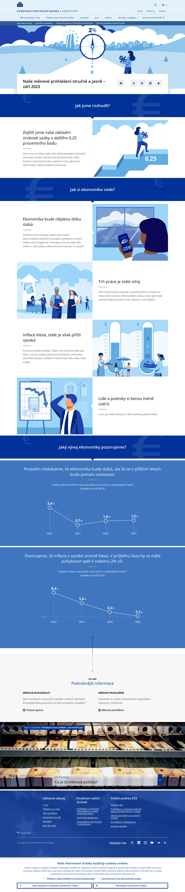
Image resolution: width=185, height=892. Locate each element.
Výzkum (108, 17)
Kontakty (47, 821)
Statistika (84, 17)
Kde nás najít (49, 825)
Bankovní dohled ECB (154, 17)
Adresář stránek (25, 833)
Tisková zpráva (34, 710)
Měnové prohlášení (113, 710)
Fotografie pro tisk (52, 817)
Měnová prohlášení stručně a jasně (110, 23)
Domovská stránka (24, 23)
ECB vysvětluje (50, 813)
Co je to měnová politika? (125, 780)
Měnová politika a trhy (30, 17)
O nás (139, 11)
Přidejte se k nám (51, 809)
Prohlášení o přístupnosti (123, 822)
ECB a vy (150, 11)
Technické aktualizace (87, 817)
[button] (159, 5)
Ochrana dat (117, 804)
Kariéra (162, 11)
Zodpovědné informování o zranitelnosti (89, 823)
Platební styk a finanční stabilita (60, 17)
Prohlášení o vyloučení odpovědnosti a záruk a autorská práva (88, 811)
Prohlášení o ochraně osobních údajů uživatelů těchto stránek (126, 810)
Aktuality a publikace (127, 17)
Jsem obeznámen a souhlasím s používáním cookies (54, 885)
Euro (97, 17)
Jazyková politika (119, 826)
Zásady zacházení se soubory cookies (125, 816)
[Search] (141, 4)
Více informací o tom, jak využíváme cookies (121, 877)
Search (155, 5)
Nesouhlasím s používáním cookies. (130, 885)
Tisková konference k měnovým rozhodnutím (74, 23)
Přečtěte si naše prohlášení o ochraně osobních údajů (71, 877)
